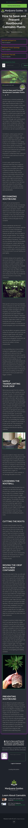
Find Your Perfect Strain (14, 5)
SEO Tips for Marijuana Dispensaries (14, 804)
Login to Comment (16, 763)
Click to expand (6, 42)
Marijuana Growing (16, 32)
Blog (8, 32)
